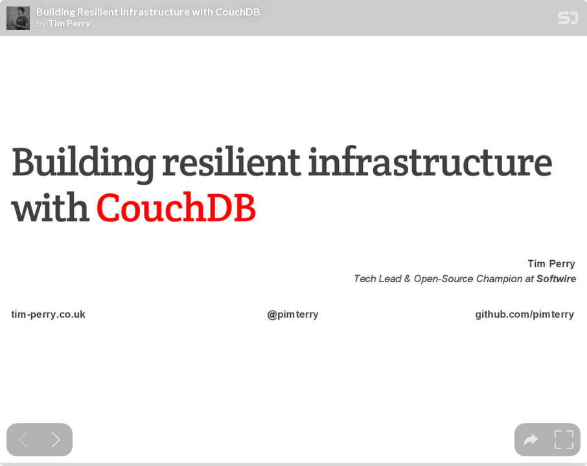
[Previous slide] (23, 439)
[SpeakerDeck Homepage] (568, 20)
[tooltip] (531, 439)
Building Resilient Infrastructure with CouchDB (148, 11)
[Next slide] (56, 439)
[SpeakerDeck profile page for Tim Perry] (18, 18)
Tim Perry (69, 23)
